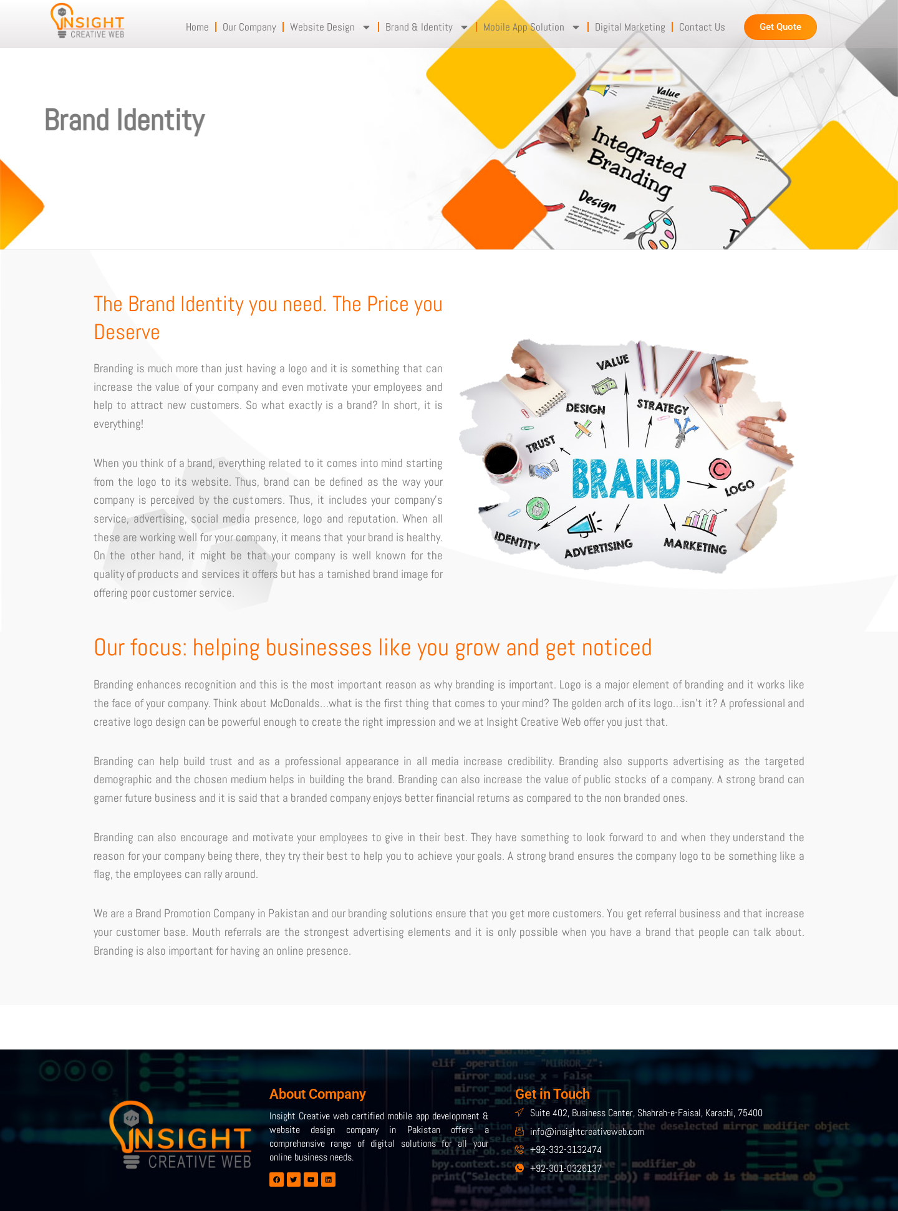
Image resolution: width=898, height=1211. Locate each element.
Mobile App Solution (532, 27)
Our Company (249, 27)
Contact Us (702, 27)
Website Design (331, 27)
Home (197, 27)
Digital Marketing (630, 27)
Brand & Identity (427, 27)
